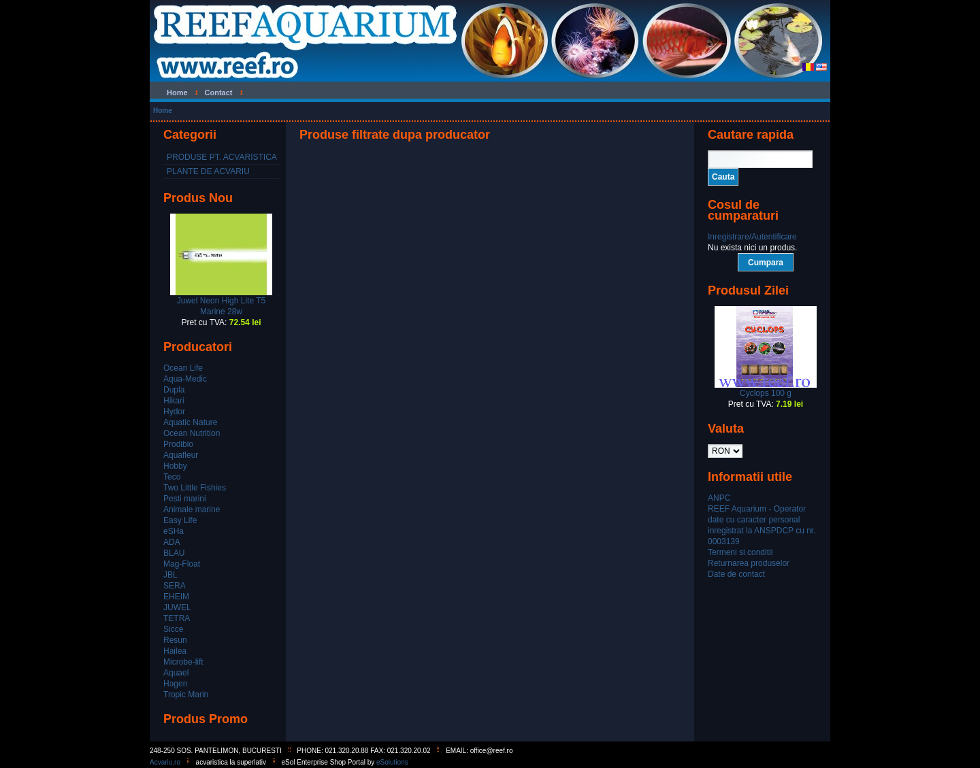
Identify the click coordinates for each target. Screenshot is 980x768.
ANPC (719, 498)
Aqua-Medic (185, 379)
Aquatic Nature (190, 422)
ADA (171, 542)
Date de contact (736, 574)
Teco (171, 477)
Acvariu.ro (165, 762)
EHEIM (176, 596)
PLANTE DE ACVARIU (208, 171)
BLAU (173, 553)
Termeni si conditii (740, 552)
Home (162, 110)
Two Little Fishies (194, 487)
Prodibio (178, 444)
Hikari (173, 400)
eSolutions (392, 762)
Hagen (175, 683)
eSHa (173, 531)
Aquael (176, 673)
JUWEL (177, 607)
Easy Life (180, 520)
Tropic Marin (185, 694)
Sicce (173, 629)
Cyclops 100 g (765, 393)
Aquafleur (180, 455)
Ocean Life (183, 368)
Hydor (174, 411)
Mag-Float (181, 564)
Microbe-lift (183, 662)
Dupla (173, 390)
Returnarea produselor (748, 563)
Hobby (175, 466)
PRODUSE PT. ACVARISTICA (222, 157)
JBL (170, 575)
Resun (175, 640)
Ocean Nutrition (191, 433)
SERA (174, 585)
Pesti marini (184, 498)
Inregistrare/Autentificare (752, 236)
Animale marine (191, 509)
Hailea (174, 651)
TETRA (176, 618)
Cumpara (765, 262)
